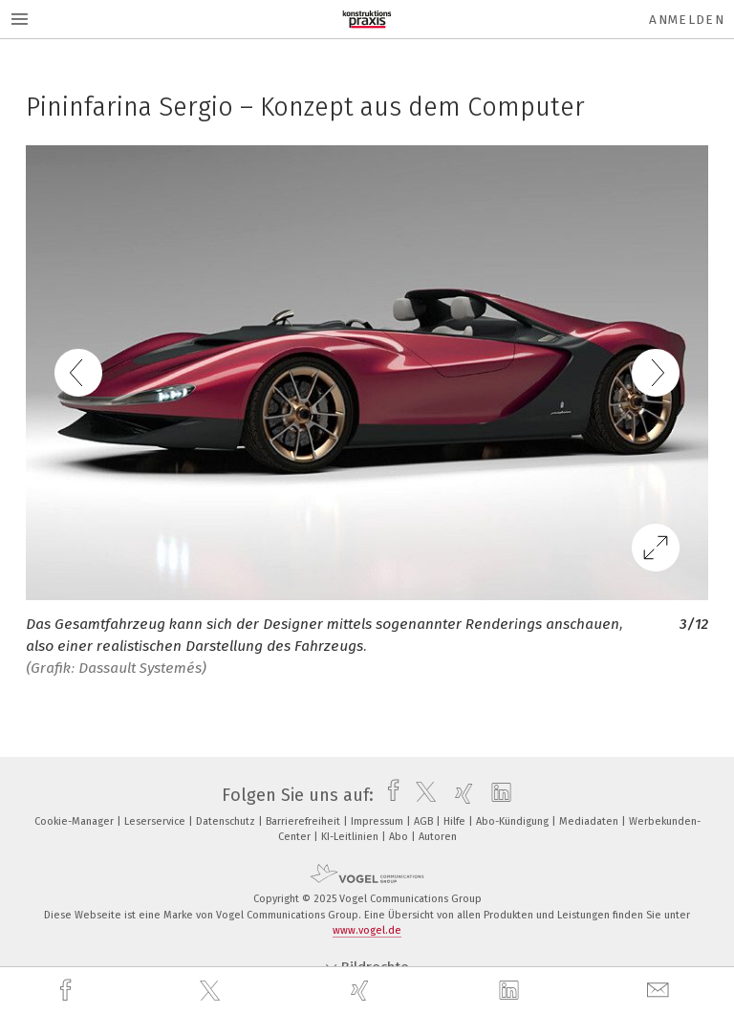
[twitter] (212, 991)
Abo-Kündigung (513, 821)
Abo (400, 837)
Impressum (378, 821)
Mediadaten (590, 821)
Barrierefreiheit (304, 821)
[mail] (660, 990)
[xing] (362, 991)
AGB (425, 821)
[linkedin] (511, 991)
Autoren (438, 837)
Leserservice (156, 821)
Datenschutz (227, 821)
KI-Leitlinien (351, 837)
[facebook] (68, 990)
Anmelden (686, 19)
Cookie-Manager (75, 821)
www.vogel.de (367, 930)
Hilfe (455, 821)
